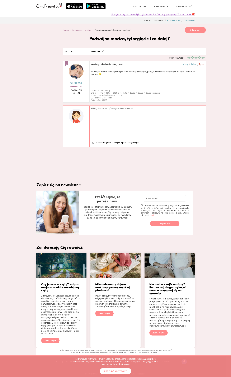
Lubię (193, 64)
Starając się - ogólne (81, 30)
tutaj (152, 215)
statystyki (139, 6)
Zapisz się (165, 223)
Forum (66, 30)
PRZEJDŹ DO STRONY (115, 371)
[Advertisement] (47, 66)
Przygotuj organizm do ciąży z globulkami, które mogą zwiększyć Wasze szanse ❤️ (153, 14)
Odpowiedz (195, 30)
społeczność (184, 6)
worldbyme (76, 83)
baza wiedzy (161, 6)
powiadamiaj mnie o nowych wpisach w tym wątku (116, 142)
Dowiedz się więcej (121, 364)
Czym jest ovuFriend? (153, 20)
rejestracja (173, 20)
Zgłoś (201, 64)
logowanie (189, 20)
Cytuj (185, 64)
